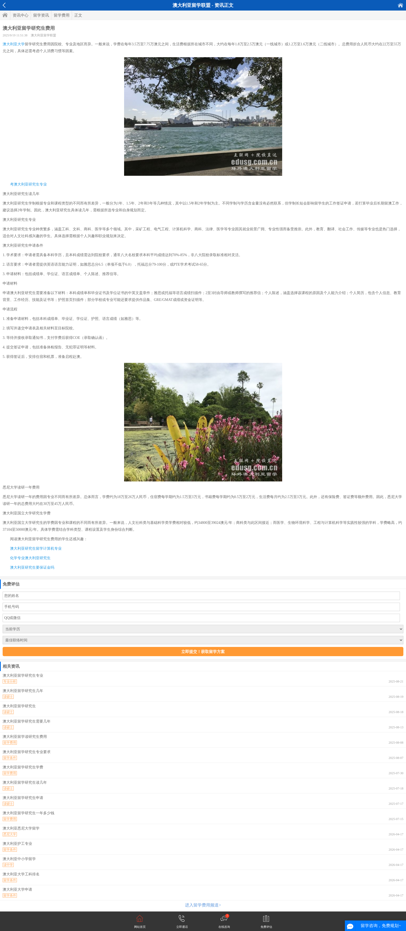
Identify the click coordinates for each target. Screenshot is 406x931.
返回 (4, 5)
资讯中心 (20, 15)
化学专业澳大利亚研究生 (30, 558)
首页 (400, 5)
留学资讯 (41, 15)
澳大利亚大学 (14, 44)
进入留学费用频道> (203, 905)
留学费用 (62, 15)
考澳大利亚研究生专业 (28, 184)
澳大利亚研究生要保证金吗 (32, 567)
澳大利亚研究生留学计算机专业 (36, 548)
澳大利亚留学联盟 (43, 35)
